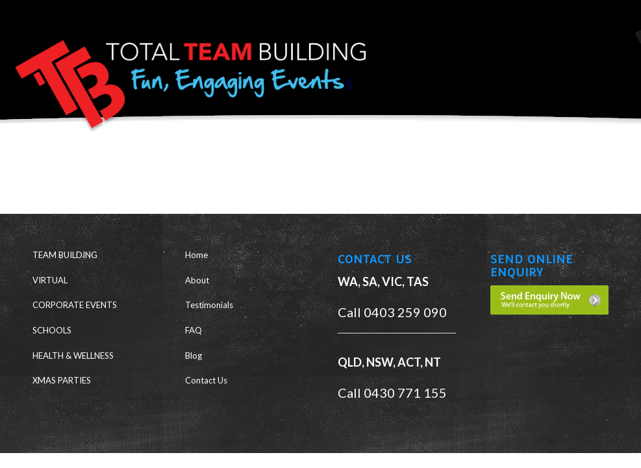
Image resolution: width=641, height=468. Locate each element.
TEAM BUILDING (64, 255)
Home (196, 255)
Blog (193, 355)
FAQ (193, 330)
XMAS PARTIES (61, 380)
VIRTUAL (50, 280)
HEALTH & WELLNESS (73, 355)
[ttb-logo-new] (185, 74)
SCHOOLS (51, 330)
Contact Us (206, 380)
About (197, 280)
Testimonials (209, 305)
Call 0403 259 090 (392, 312)
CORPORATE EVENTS (74, 305)
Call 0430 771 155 (392, 392)
